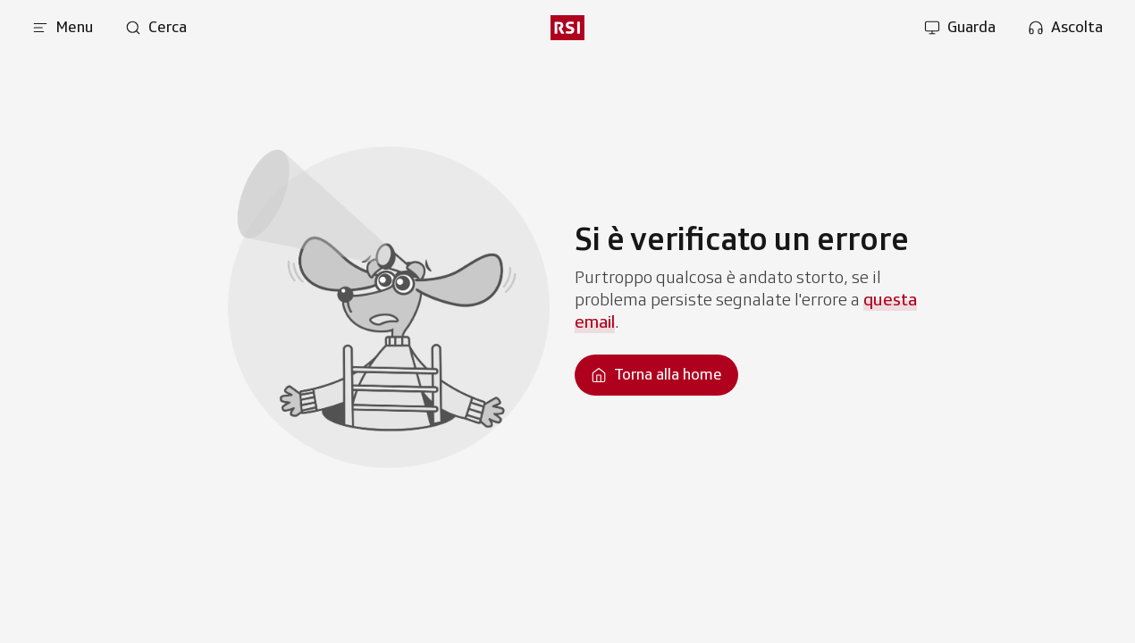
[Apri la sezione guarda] (960, 27)
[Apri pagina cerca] (156, 27)
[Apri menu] (62, 27)
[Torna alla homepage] (656, 375)
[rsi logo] (567, 27)
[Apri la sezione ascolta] (1065, 27)
